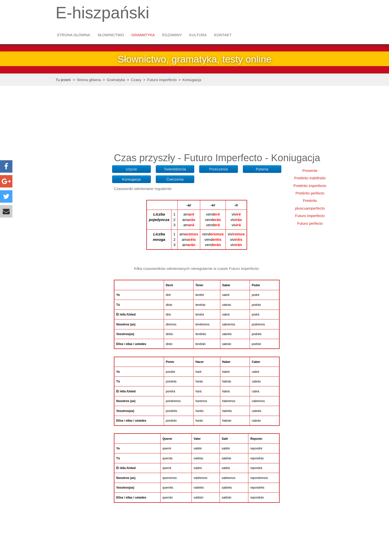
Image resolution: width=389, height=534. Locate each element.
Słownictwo (110, 35)
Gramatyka (143, 35)
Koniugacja (191, 80)
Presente (310, 170)
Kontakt (223, 35)
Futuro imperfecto (162, 80)
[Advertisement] (81, 172)
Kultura (198, 35)
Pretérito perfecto (309, 193)
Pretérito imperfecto (309, 186)
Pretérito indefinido (310, 178)
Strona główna (73, 35)
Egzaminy (172, 35)
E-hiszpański (102, 12)
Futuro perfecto (310, 223)
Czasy (136, 80)
